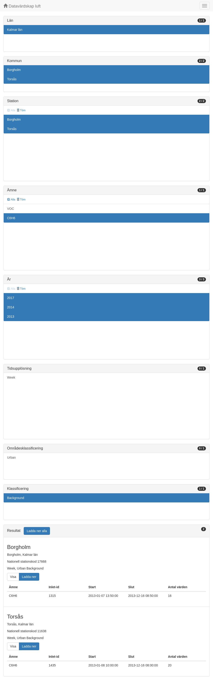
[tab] (106, 531)
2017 (10, 298)
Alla (11, 199)
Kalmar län (14, 29)
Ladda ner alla (37, 531)
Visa (13, 577)
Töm (21, 110)
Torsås (11, 79)
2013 (10, 316)
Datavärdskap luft (22, 6)
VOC (10, 209)
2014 (10, 307)
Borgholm (14, 70)
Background (15, 498)
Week (11, 377)
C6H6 (11, 218)
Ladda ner (29, 577)
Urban (11, 457)
